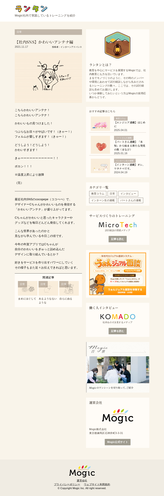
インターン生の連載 (103, 200)
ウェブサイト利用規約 (97, 484)
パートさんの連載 (130, 200)
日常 (19, 32)
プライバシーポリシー (67, 484)
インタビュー (128, 193)
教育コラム (97, 193)
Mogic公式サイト (117, 442)
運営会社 (82, 480)
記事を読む (117, 239)
